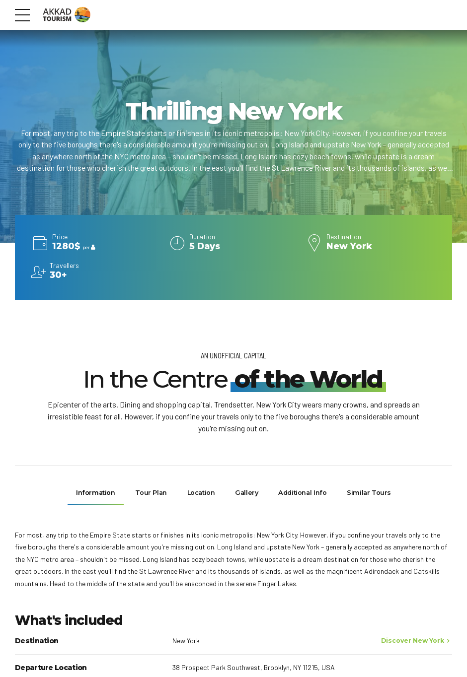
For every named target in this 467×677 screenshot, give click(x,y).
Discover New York (412, 641)
